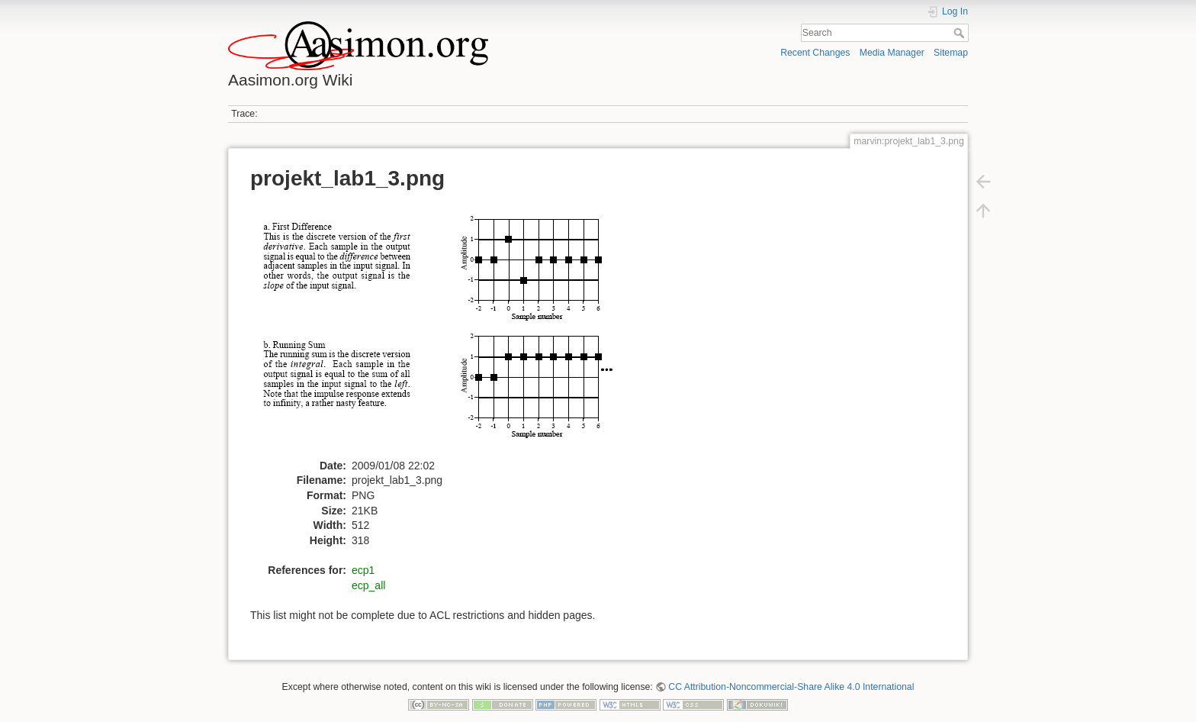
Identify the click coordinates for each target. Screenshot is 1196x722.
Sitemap (951, 52)
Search (960, 32)
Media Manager (892, 52)
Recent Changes (815, 52)
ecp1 (363, 570)
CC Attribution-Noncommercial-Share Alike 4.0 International (791, 687)
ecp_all (368, 585)
